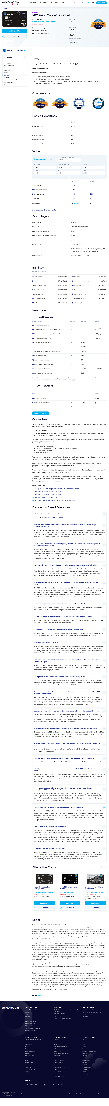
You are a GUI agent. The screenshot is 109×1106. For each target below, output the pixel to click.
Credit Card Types (88, 1037)
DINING (85, 165)
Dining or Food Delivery (89, 1051)
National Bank (29, 1056)
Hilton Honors (58, 1058)
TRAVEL (36, 170)
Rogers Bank (29, 1062)
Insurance (6, 75)
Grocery (84, 1056)
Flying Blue (57, 1056)
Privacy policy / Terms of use (87, 1093)
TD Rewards (57, 1072)
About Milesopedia (31, 1007)
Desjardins (28, 1049)
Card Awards (7, 63)
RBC (26, 1060)
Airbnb (84, 1046)
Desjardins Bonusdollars (61, 1053)
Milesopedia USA (30, 1023)
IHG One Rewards (59, 1060)
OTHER (85, 170)
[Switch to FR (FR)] (93, 3)
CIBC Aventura (58, 1051)
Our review (7, 77)
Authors (27, 1012)
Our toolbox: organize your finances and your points (66, 1010)
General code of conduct (32, 1028)
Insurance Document (40, 413)
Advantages (7, 70)
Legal (5, 84)
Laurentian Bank (30, 1051)
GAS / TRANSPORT (63, 165)
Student (84, 1069)
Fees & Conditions (9, 65)
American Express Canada (33, 1039)
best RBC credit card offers (53, 518)
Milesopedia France (31, 1026)
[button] (101, 867)
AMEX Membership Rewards (62, 1042)
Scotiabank (28, 1065)
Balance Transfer (87, 1049)
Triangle (27, 1072)
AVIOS (55, 1044)
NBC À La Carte (58, 1065)
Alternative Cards (8, 82)
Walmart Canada (30, 1074)
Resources (57, 1007)
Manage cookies (102, 1093)
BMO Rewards (58, 1049)
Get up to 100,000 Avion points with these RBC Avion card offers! (57, 489)
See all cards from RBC (15, 50)
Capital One (28, 1044)
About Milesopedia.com (32, 1010)
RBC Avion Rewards (59, 1067)
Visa (83, 1044)
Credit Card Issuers (31, 1037)
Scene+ (56, 1069)
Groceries (37, 165)
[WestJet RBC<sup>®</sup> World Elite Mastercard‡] (95, 879)
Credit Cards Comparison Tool (91, 1012)
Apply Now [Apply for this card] (14, 31)
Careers (27, 1016)
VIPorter (56, 1074)
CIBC (26, 1046)
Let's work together (73, 1093)
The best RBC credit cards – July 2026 (48, 492)
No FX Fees (85, 1065)
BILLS (59, 170)
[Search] (89, 3)
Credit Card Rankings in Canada (91, 1010)
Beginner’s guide (59, 1016)
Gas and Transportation (89, 1053)
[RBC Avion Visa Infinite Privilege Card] (44, 879)
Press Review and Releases (33, 1019)
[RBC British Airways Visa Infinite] (70, 879)
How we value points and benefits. (44, 210)
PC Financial (28, 1058)
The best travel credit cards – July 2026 (48, 495)
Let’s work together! (31, 1030)
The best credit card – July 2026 (46, 497)
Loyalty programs (60, 1037)
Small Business (86, 1067)
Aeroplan (85, 1016)
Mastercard (85, 1042)
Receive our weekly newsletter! (63, 1018)
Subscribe (102, 2)
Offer (5, 61)
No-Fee (84, 1062)
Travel (84, 1014)
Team (27, 1014)
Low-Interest (86, 1060)
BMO (26, 1042)
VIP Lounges (85, 1074)
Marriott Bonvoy (58, 1062)
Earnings (6, 73)
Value (5, 68)
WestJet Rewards (59, 1076)
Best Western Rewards (60, 1046)
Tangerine (28, 1067)
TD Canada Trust (30, 1069)
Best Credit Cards (88, 1007)
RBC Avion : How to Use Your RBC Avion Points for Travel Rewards (57, 500)
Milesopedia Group (30, 1021)
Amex (84, 1039)
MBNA (27, 1053)
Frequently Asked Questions (11, 80)
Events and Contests (60, 1014)
